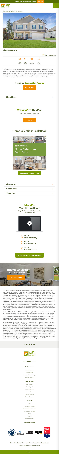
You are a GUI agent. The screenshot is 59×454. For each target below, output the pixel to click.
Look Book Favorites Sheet (29, 173)
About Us (29, 400)
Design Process (29, 367)
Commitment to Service (29, 408)
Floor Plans (6, 11)
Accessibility (28, 442)
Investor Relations (29, 418)
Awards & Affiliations (29, 411)
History (29, 404)
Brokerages (34, 442)
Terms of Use (13, 442)
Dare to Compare (29, 397)
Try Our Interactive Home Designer (29, 255)
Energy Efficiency (29, 394)
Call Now (29, 452)
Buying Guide (29, 381)
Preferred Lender (29, 389)
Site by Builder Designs (43, 442)
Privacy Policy (20, 442)
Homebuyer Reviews (29, 406)
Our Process (29, 384)
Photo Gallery (29, 372)
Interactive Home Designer (29, 375)
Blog (29, 413)
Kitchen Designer (29, 377)
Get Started (29, 120)
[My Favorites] (0, 287)
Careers (29, 416)
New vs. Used (29, 392)
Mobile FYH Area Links (29, 362)
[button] (49, 55)
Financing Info (29, 387)
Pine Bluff (12, 11)
